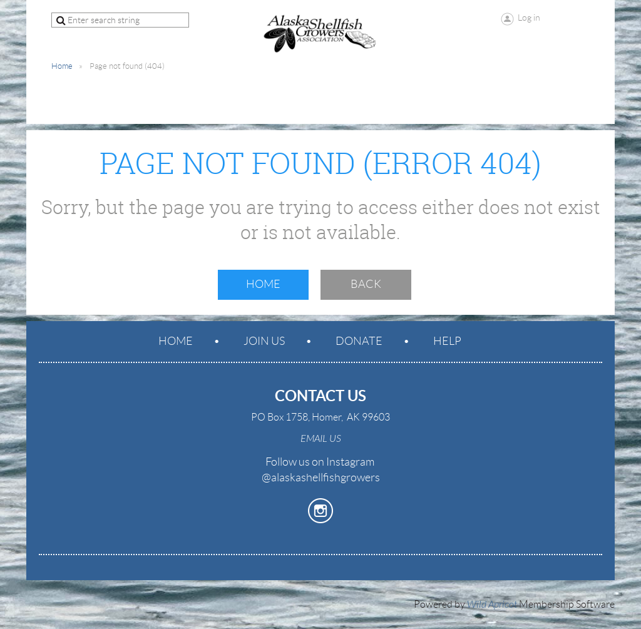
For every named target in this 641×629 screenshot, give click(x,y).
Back (366, 284)
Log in (529, 18)
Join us (264, 341)
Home (62, 66)
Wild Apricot (492, 604)
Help (447, 341)
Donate (359, 341)
